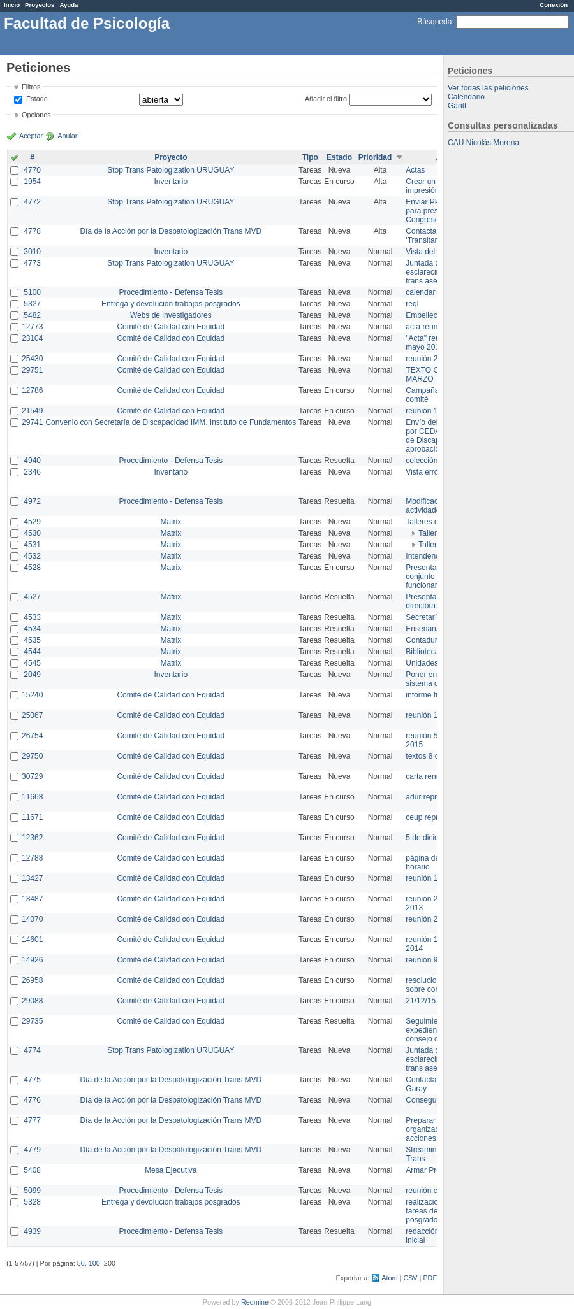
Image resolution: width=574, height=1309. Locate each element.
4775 (32, 1079)
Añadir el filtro (326, 99)
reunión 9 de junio (436, 959)
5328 (32, 1202)
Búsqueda (434, 21)
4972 (32, 501)
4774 (32, 1050)
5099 (32, 1190)
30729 (32, 776)
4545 (32, 663)
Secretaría (423, 617)
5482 (32, 315)
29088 (32, 1000)
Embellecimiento (434, 315)
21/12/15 (421, 1000)
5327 (32, 303)
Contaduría (424, 640)
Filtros (31, 86)
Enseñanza (425, 628)
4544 (32, 651)
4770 (32, 170)
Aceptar (31, 135)
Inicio (12, 4)
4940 (32, 460)
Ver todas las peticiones (488, 87)
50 (81, 1263)
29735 (32, 1021)
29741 (32, 422)
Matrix (170, 521)
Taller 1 (430, 533)
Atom (389, 1278)
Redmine (255, 1302)
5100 (32, 292)
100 (94, 1263)
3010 (32, 251)
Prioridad (375, 157)
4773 (32, 263)
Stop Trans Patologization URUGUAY (170, 170)
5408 (32, 1170)
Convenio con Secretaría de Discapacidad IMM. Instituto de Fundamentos (170, 422)
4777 (32, 1120)
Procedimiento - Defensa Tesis (171, 292)
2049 (32, 674)
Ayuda (68, 4)
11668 (32, 796)
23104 (32, 338)
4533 (32, 617)
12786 (32, 390)
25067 (32, 715)
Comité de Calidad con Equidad (170, 326)
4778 (32, 231)
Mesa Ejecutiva (170, 1170)
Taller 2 (430, 544)
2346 (32, 472)
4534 (32, 628)
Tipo (310, 157)
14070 (32, 919)
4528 (32, 567)
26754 (32, 735)
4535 (32, 640)
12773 (32, 326)
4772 (32, 201)
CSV (410, 1278)
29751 (32, 370)
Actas (415, 170)
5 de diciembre (431, 837)
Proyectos (39, 4)
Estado (37, 99)
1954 (32, 181)
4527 (32, 596)
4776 (32, 1100)
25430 (32, 358)
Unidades (422, 663)
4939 (32, 1231)
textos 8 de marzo (436, 756)
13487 (32, 898)
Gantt (457, 105)
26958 (32, 980)
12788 (32, 858)
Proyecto (170, 157)
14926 (32, 959)
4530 (32, 533)
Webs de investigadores (171, 315)
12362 (32, 837)
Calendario (466, 96)
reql (412, 303)
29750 (32, 756)
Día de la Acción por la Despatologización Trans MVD (170, 231)
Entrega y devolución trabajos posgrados (170, 303)
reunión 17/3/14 (432, 878)
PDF (430, 1278)
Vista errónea (428, 472)
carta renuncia (430, 776)
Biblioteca (422, 651)
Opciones (36, 114)
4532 (32, 556)
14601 (32, 939)
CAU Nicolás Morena (483, 142)
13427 (32, 878)
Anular (67, 135)
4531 (32, 544)
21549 (32, 410)
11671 (32, 817)
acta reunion (427, 326)
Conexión (554, 4)
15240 (32, 694)
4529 (32, 521)
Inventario (171, 181)
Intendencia (425, 556)
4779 (32, 1149)
